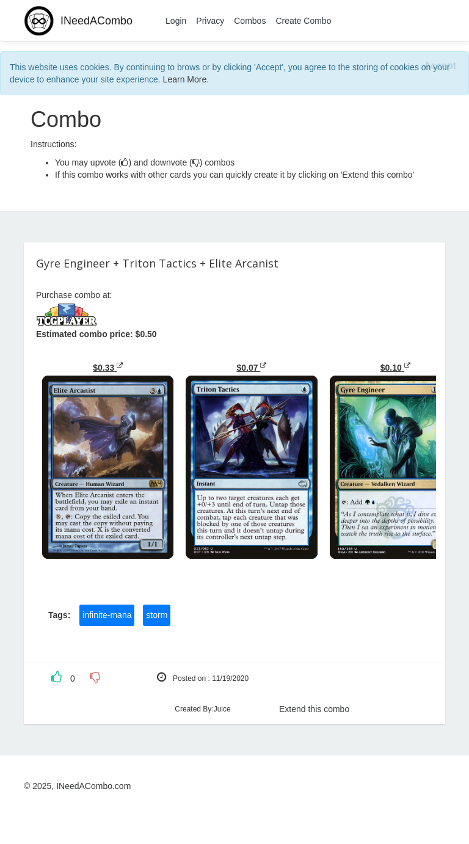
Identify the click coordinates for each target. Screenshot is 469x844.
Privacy (210, 21)
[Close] (440, 66)
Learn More (185, 79)
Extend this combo (314, 709)
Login (175, 21)
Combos (250, 21)
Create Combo (303, 21)
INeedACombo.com (93, 786)
